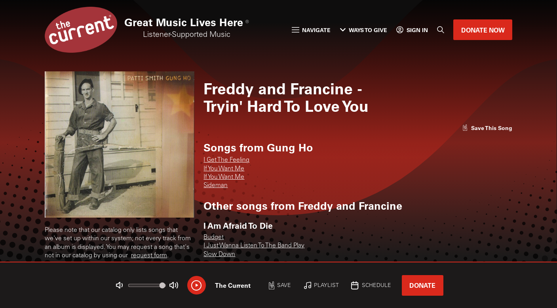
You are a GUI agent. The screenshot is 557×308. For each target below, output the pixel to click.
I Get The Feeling (226, 160)
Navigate (311, 30)
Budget (213, 238)
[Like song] (487, 128)
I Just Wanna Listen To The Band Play (253, 246)
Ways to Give (363, 30)
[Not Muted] (119, 285)
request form (149, 256)
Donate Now (483, 30)
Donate (422, 285)
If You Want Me (223, 169)
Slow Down (219, 255)
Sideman (215, 186)
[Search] (440, 30)
